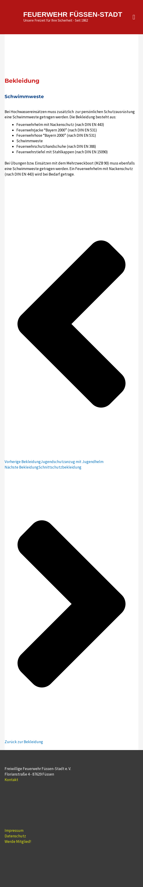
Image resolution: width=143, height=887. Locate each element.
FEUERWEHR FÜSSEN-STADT (72, 14)
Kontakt (11, 779)
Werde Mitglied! (18, 841)
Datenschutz (15, 836)
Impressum (14, 830)
